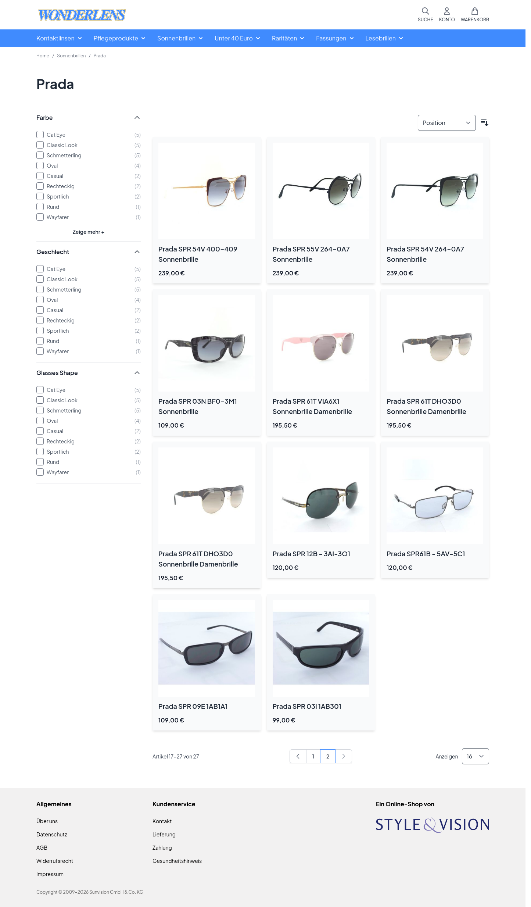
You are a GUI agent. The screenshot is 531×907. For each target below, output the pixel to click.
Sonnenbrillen (71, 55)
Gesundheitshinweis (177, 860)
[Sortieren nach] (447, 123)
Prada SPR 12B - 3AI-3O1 (312, 553)
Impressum (50, 874)
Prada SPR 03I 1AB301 (307, 706)
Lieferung (164, 834)
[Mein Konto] (447, 15)
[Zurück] (298, 756)
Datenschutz (51, 834)
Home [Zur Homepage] (42, 55)
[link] (343, 756)
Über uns (47, 821)
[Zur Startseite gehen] (82, 15)
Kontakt (162, 821)
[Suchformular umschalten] (425, 15)
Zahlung (162, 847)
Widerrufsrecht (54, 860)
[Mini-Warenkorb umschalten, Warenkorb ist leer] (475, 15)
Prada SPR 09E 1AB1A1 (193, 706)
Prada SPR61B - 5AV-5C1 (426, 553)
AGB (41, 847)
